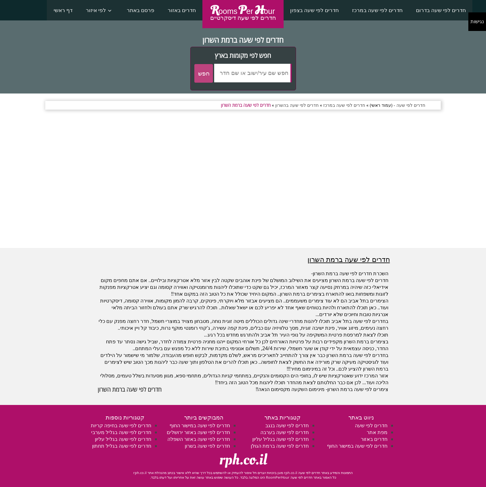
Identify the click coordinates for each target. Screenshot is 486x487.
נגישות (477, 21)
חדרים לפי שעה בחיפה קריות (121, 425)
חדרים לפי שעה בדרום (441, 10)
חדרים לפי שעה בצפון (314, 10)
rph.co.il (243, 459)
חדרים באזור (182, 10)
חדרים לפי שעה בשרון (207, 445)
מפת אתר (377, 432)
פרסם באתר (140, 10)
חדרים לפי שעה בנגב (287, 425)
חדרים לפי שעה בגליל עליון (280, 439)
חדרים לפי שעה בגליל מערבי (121, 432)
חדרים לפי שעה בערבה (284, 432)
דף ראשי (63, 10)
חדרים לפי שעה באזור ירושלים (198, 432)
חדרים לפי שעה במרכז (377, 10)
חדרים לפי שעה (371, 425)
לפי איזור (96, 10)
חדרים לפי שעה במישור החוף (357, 445)
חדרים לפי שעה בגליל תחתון (121, 445)
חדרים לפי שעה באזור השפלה (198, 439)
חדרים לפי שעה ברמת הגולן (280, 445)
